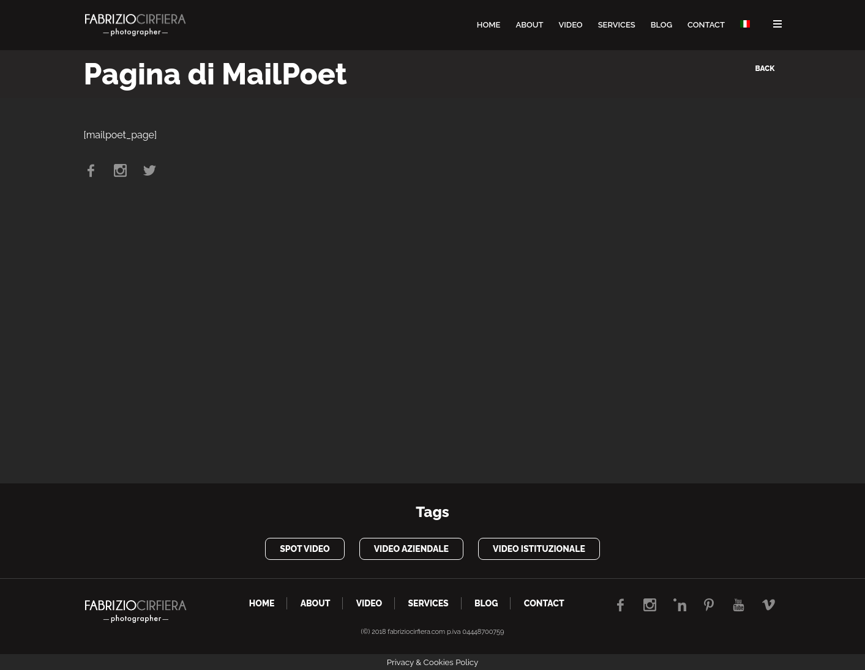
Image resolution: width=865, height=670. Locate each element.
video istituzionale (539, 549)
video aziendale (411, 549)
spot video (304, 549)
